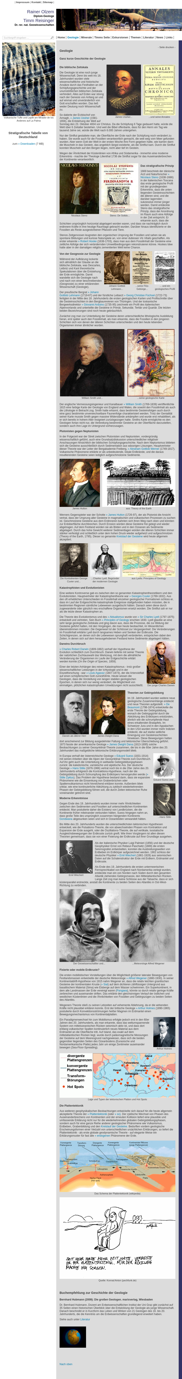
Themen (136, 37)
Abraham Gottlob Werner (144, 448)
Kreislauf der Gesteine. (114, 1126)
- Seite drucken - (166, 47)
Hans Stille (79, 768)
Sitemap (48, 2)
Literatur (148, 37)
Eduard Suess (124, 755)
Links (169, 37)
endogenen (103, 1135)
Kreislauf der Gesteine (129, 536)
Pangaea (122, 990)
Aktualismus (117, 616)
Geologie (73, 37)
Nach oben (66, 1364)
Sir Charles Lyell (150, 616)
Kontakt (36, 2)
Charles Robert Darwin (75, 649)
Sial (105, 984)
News (159, 37)
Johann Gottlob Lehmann (79, 294)
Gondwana (66, 819)
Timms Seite (102, 37)
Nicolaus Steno (149, 177)
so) (119, 1114)
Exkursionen (120, 37)
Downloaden (27, 143)
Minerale (86, 37)
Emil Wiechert (127, 855)
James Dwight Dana (121, 744)
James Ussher (81, 118)
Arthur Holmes (146, 1008)
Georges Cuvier (140, 596)
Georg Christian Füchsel (140, 295)
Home (61, 37)
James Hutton (116, 514)
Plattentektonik (98, 1114)
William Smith (134, 404)
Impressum (23, 2)
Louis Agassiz (96, 673)
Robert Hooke (88, 241)
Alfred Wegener (137, 978)
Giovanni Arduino (94, 304)
